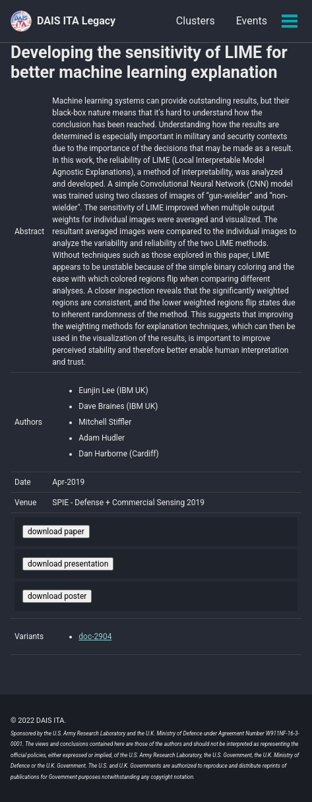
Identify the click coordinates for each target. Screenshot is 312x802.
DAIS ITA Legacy (76, 21)
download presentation (68, 564)
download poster (57, 596)
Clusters (195, 21)
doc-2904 (94, 636)
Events (251, 21)
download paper (56, 531)
